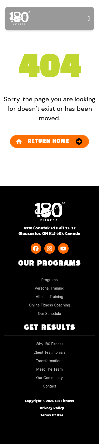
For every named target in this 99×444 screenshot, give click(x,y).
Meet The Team (49, 369)
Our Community (49, 378)
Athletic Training (49, 297)
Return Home (42, 141)
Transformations (49, 361)
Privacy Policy (52, 408)
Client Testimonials (49, 352)
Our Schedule (49, 313)
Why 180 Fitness (49, 344)
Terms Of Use (51, 415)
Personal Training (49, 288)
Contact (49, 386)
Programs (49, 280)
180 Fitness (64, 401)
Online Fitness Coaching (49, 305)
